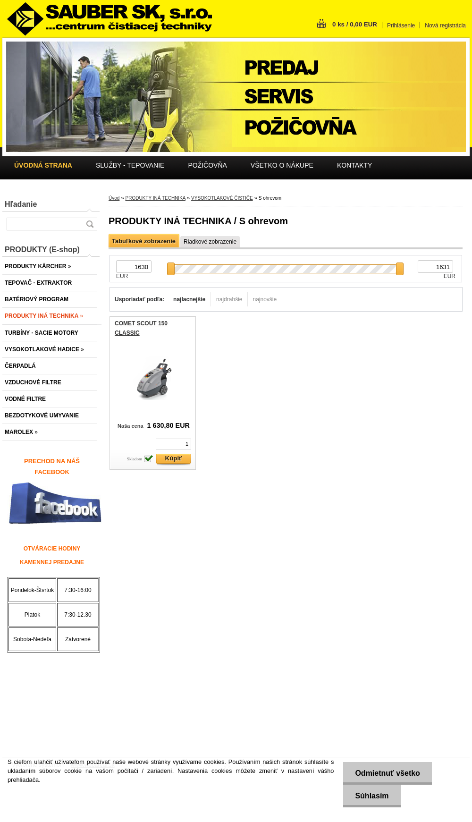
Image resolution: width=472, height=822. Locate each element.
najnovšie (265, 299)
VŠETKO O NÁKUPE (282, 165)
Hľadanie (21, 204)
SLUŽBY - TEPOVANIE (130, 165)
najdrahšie (229, 299)
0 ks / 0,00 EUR (354, 24)
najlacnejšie (189, 299)
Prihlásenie (401, 25)
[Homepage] (43, 165)
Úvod (114, 198)
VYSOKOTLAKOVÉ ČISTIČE (222, 198)
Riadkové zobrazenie (210, 241)
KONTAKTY (354, 165)
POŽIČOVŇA (207, 165)
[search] (89, 224)
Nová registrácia (445, 25)
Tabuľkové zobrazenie (144, 241)
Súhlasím (371, 796)
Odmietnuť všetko (387, 773)
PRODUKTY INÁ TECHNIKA (155, 198)
